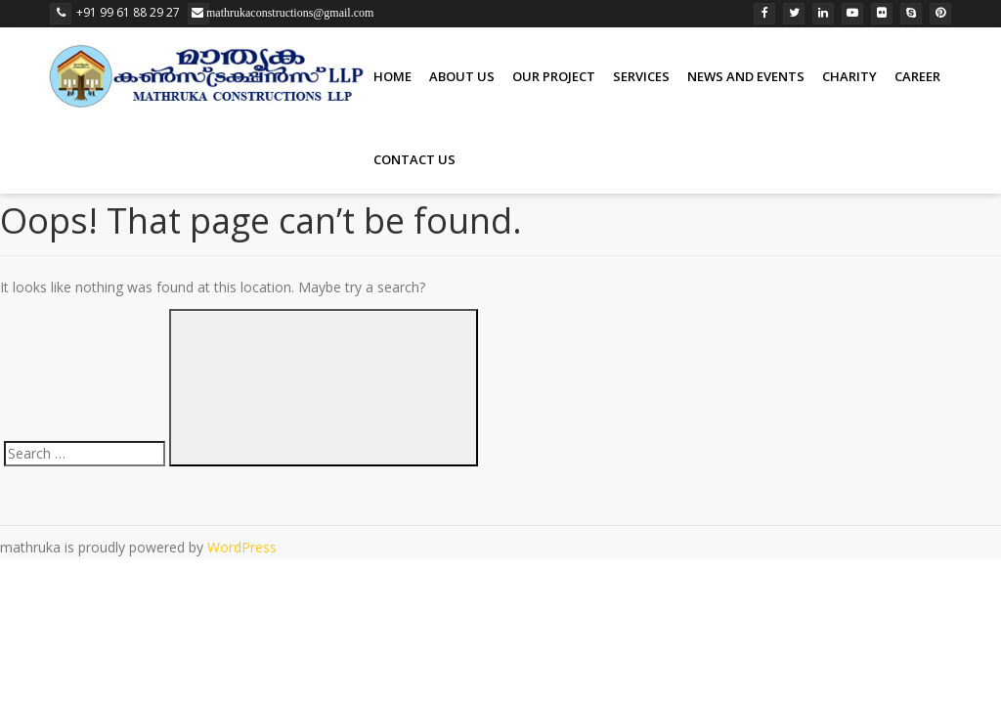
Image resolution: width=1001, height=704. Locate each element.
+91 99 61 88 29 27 (115, 12)
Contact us (414, 159)
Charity (849, 76)
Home (392, 76)
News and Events (746, 76)
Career (917, 76)
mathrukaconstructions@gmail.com (206, 13)
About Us (462, 76)
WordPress (242, 547)
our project (553, 76)
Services (641, 76)
